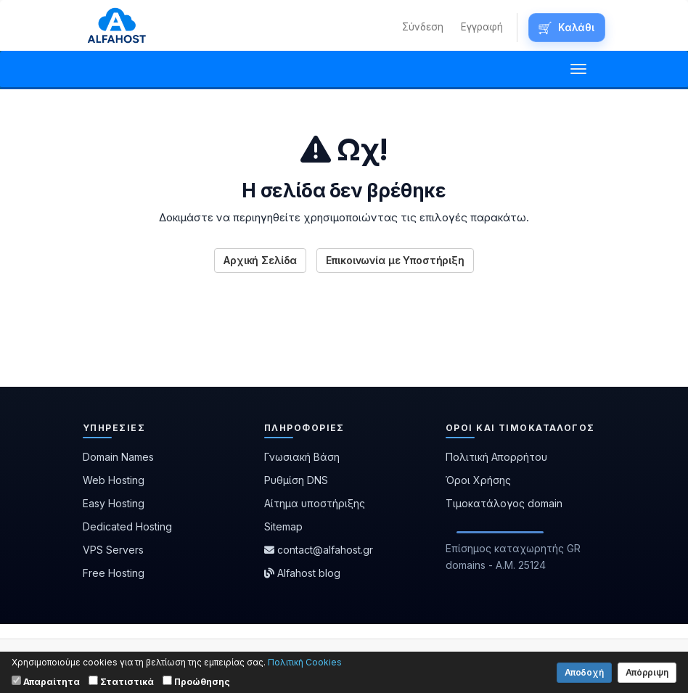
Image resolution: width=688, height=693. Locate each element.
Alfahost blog (302, 573)
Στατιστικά (121, 681)
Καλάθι (576, 27)
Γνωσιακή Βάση (302, 457)
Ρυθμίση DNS (296, 480)
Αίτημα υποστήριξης (314, 503)
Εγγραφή (482, 27)
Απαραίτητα (46, 681)
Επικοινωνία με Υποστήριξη (395, 260)
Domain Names (118, 457)
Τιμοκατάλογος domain (504, 503)
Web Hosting (113, 480)
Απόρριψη (647, 672)
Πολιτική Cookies (305, 662)
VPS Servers (113, 550)
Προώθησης (196, 681)
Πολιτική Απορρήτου (496, 457)
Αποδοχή (584, 672)
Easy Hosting (113, 503)
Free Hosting (113, 573)
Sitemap (283, 526)
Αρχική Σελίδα (260, 260)
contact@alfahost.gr (318, 550)
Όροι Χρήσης (478, 480)
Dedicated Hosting (127, 526)
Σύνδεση (422, 27)
